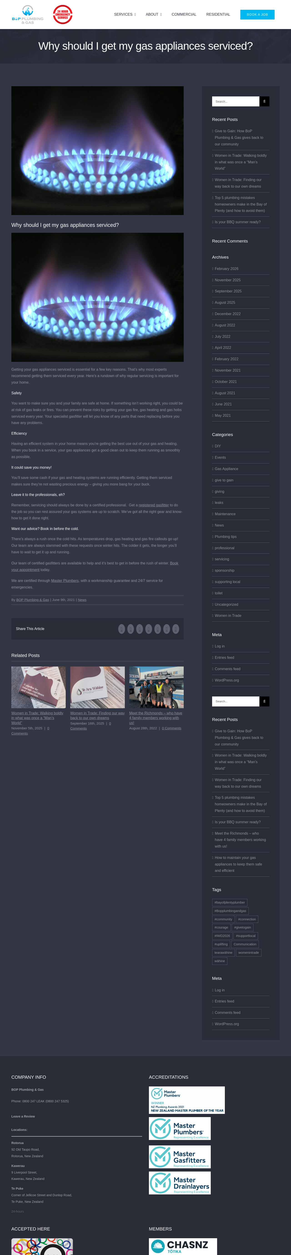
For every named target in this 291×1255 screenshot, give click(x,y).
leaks (219, 503)
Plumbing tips (226, 537)
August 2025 (225, 302)
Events (220, 457)
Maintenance (225, 514)
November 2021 (228, 370)
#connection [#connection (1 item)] (247, 919)
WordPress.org (227, 680)
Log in (220, 646)
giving (219, 491)
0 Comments (171, 728)
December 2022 (228, 314)
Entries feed (224, 657)
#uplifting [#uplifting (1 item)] (221, 944)
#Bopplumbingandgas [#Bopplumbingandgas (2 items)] (230, 911)
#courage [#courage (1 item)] (221, 927)
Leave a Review (23, 1116)
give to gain (224, 480)
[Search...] (235, 101)
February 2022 (226, 359)
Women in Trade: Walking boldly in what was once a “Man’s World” (37, 718)
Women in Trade (228, 616)
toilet (219, 593)
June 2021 (223, 404)
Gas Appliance (226, 469)
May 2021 (223, 415)
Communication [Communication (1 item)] (245, 944)
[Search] (264, 101)
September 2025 (228, 291)
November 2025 (228, 280)
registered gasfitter (154, 505)
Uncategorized (226, 604)
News (82, 600)
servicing (222, 559)
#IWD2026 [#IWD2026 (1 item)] (222, 936)
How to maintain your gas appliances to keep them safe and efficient (238, 864)
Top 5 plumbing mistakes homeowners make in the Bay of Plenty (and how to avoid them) (241, 204)
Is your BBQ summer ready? (238, 222)
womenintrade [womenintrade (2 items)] (248, 952)
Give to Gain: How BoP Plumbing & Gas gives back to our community (239, 137)
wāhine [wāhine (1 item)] (220, 961)
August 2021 (225, 393)
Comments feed (228, 669)
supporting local (227, 582)
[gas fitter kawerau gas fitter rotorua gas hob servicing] (97, 150)
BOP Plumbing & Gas (32, 600)
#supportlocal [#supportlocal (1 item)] (246, 936)
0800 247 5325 (57, 1101)
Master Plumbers (65, 581)
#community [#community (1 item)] (223, 919)
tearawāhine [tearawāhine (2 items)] (223, 952)
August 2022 (225, 325)
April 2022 (223, 348)
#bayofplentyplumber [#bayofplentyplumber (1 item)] (230, 902)
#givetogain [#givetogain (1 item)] (242, 927)
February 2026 (226, 269)
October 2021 (226, 382)
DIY (218, 446)
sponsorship (224, 570)
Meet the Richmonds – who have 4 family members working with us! (155, 718)
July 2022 (223, 336)
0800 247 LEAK (33, 1101)
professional (224, 548)
